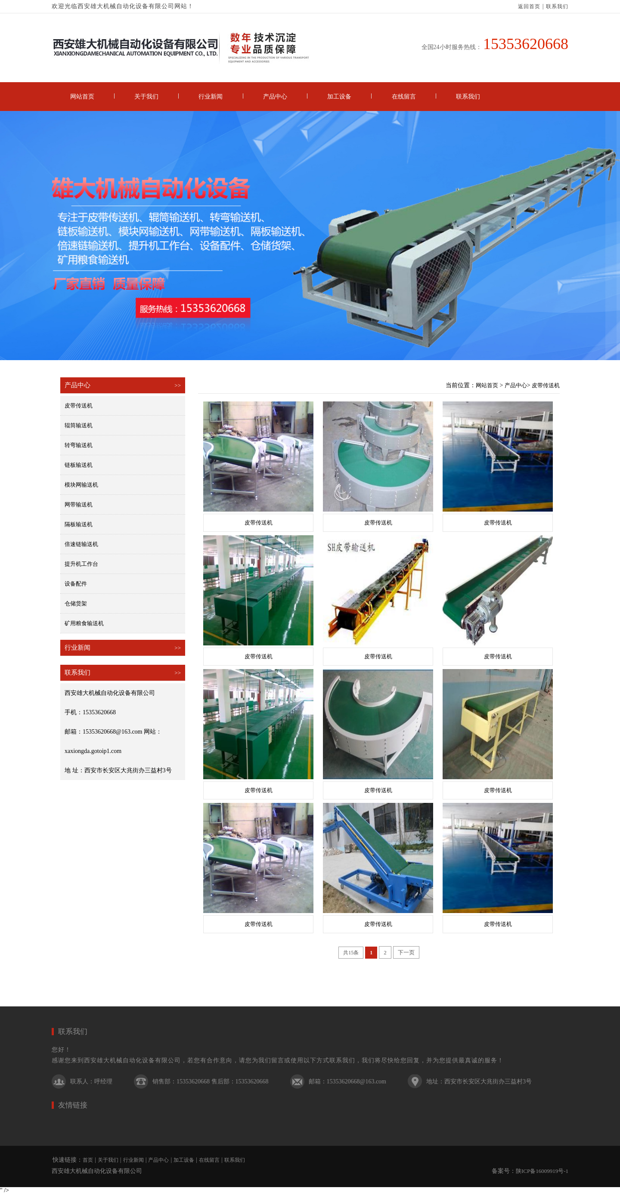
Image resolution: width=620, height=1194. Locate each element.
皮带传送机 (79, 405)
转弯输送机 (79, 445)
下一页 (406, 952)
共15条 (351, 953)
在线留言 (404, 96)
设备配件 (76, 583)
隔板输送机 (79, 524)
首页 (88, 1160)
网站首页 (82, 96)
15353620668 (525, 43)
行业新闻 (210, 96)
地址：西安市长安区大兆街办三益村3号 (479, 1081)
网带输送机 (79, 504)
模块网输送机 (81, 484)
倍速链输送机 (81, 544)
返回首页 (529, 6)
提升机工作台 (81, 564)
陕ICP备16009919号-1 (542, 1171)
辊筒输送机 (79, 425)
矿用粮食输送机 (84, 623)
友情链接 (72, 1105)
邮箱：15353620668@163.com (348, 1081)
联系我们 (557, 6)
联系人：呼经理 (91, 1081)
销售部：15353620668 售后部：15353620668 (210, 1081)
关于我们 (146, 96)
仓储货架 (76, 603)
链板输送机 (79, 465)
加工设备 (339, 96)
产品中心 (275, 96)
